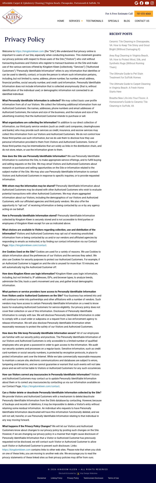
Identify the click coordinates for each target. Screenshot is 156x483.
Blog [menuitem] (127, 21)
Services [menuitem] (74, 21)
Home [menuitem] (60, 21)
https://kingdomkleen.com (30, 51)
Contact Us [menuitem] (142, 21)
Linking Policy (56, 478)
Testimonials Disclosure (93, 478)
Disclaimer (41, 478)
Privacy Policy (73, 478)
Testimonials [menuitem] (94, 21)
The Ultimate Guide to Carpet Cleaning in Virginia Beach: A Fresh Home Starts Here (129, 87)
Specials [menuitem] (113, 21)
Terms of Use (113, 478)
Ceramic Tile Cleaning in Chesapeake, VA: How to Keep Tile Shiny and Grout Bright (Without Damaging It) (129, 45)
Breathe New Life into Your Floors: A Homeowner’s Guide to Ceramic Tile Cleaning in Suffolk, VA (128, 102)
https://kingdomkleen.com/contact (27, 245)
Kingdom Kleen (67, 469)
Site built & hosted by (78, 473)
